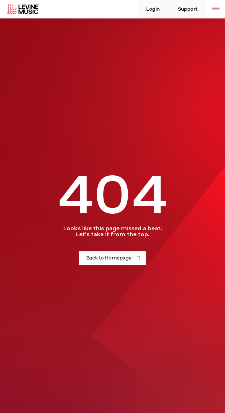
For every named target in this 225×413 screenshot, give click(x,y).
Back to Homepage (108, 258)
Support (188, 9)
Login (153, 9)
